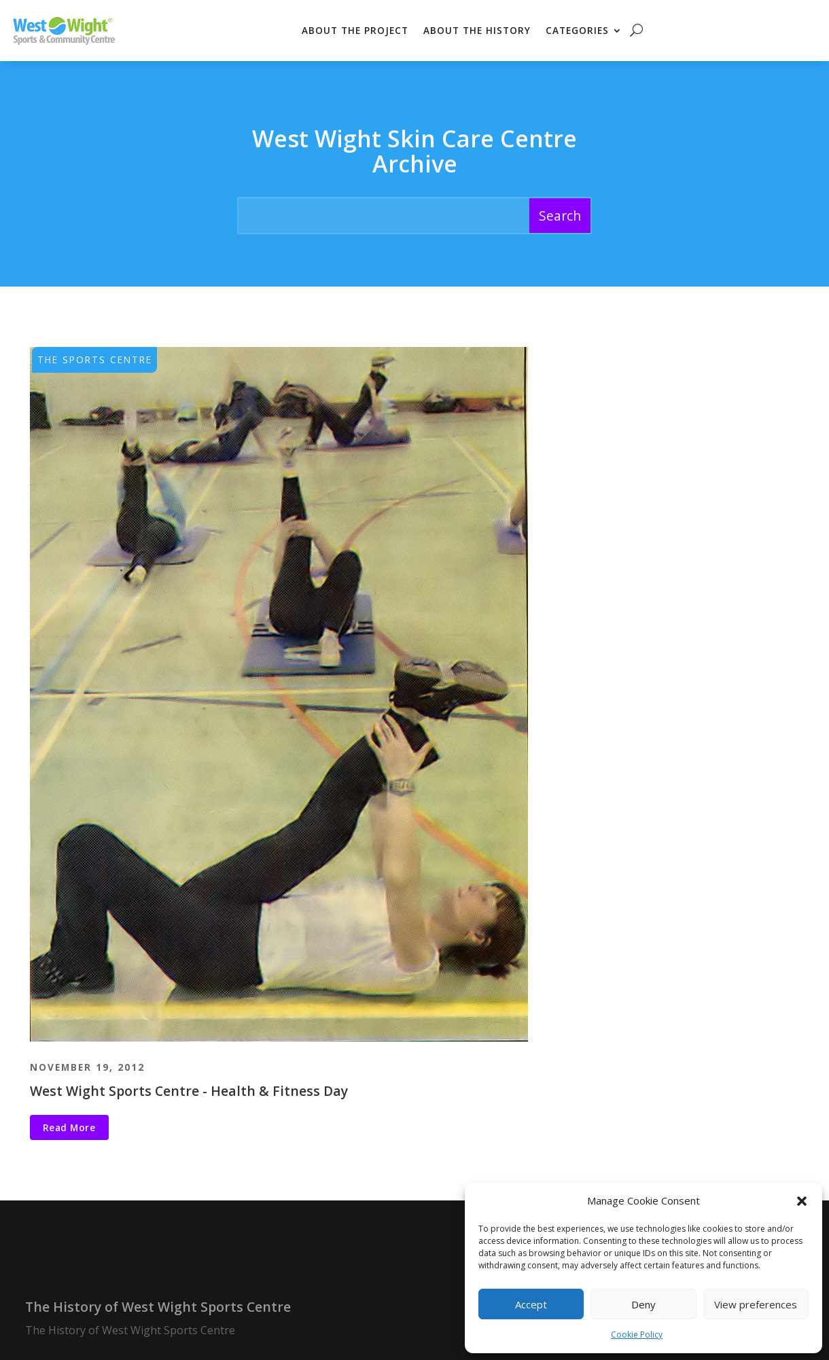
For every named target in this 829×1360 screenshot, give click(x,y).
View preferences (755, 1304)
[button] (802, 1201)
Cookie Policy (637, 1334)
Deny (643, 1304)
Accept (531, 1304)
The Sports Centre (94, 359)
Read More (69, 1127)
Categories (577, 30)
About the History (477, 30)
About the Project (355, 30)
